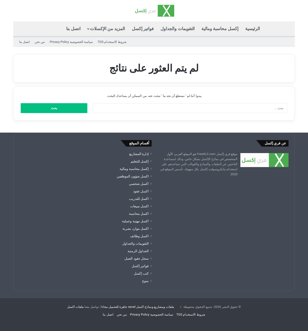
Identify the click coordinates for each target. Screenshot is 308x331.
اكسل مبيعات (139, 206)
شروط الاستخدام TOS (112, 42)
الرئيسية (252, 28)
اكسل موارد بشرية (135, 228)
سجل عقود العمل (136, 258)
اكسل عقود (141, 191)
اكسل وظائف (139, 236)
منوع (145, 281)
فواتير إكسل (143, 28)
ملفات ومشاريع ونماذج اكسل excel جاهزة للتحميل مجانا (137, 307)
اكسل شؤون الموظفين (133, 176)
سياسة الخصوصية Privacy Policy (71, 42)
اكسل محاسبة (139, 214)
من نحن (40, 42)
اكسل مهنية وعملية (135, 221)
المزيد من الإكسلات (107, 28)
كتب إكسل (141, 273)
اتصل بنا (73, 28)
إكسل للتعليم (140, 161)
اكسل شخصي (139, 184)
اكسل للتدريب (139, 199)
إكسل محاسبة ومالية (219, 28)
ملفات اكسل (75, 307)
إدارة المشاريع (139, 154)
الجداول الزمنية (138, 251)
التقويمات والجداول (177, 28)
